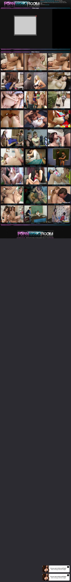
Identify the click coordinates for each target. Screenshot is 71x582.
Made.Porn (57, 1)
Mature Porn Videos (50, 1)
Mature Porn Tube (43, 1)
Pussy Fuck (47, 4)
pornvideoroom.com (21, 237)
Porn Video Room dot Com (49, 0)
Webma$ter (51, 237)
